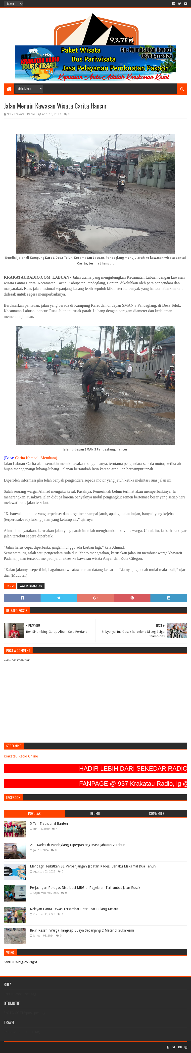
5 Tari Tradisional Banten (49, 824)
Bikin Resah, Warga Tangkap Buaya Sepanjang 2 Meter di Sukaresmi (82, 930)
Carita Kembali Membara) (36, 458)
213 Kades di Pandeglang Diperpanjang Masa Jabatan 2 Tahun (77, 845)
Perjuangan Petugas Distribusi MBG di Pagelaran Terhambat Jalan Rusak (85, 888)
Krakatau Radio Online (21, 756)
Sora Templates (31, 1047)
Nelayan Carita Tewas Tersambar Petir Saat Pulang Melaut (74, 909)
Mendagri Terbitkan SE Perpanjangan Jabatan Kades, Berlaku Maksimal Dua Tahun (93, 866)
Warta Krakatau (31, 586)
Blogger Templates (60, 1047)
